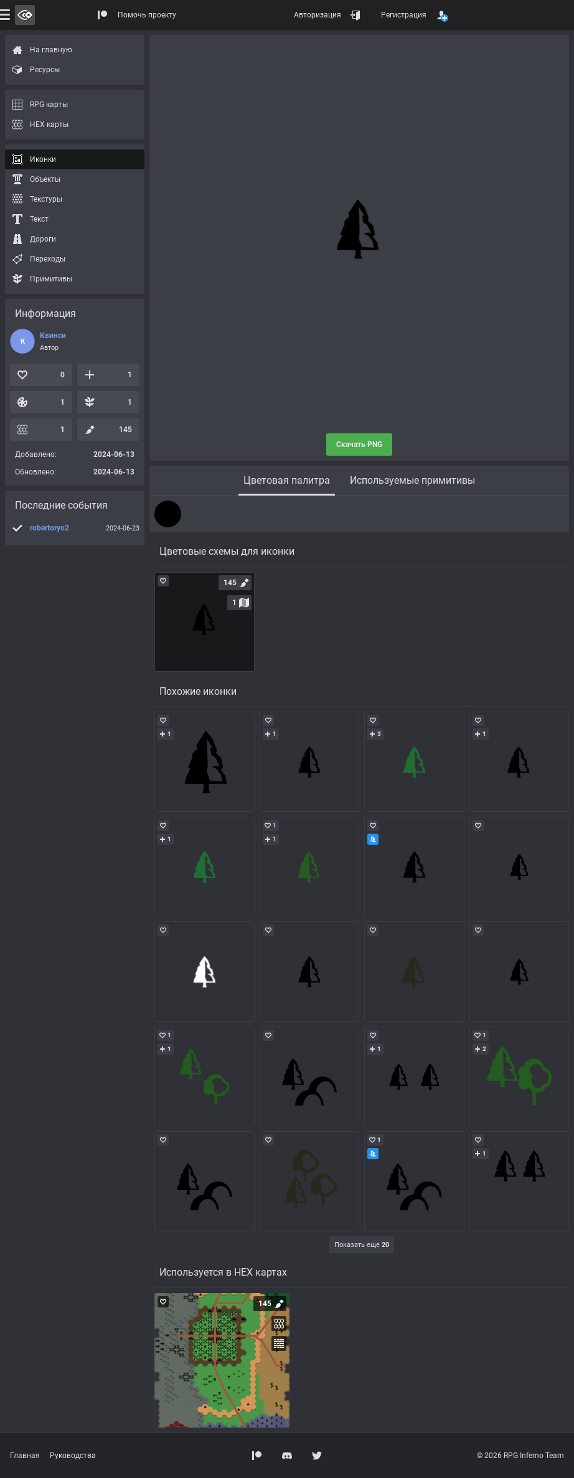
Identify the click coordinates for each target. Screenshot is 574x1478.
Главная (25, 1455)
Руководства (73, 1455)
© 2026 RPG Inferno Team (520, 1455)
